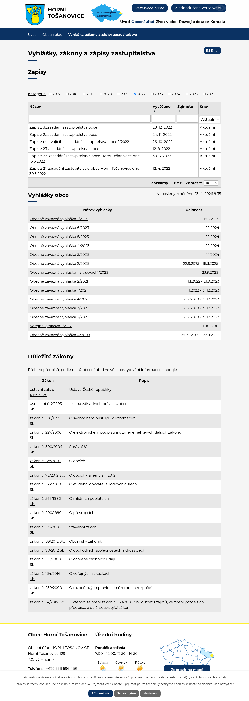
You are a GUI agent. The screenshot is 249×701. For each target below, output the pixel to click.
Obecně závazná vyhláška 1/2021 (59, 289)
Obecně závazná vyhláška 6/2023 (59, 226)
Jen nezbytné (126, 693)
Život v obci (166, 22)
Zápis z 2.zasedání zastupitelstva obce (63, 134)
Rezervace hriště (149, 8)
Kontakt (218, 22)
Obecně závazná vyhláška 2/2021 (59, 280)
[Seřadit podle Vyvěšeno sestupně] (155, 112)
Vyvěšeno (162, 106)
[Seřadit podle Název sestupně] (43, 106)
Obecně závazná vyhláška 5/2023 (59, 235)
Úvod (125, 22)
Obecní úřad (142, 22)
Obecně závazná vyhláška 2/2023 (59, 262)
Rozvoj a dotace (194, 22)
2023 (159, 94)
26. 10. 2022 (163, 141)
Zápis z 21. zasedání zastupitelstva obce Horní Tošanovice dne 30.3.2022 (84, 170)
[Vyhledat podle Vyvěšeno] (164, 118)
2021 (124, 94)
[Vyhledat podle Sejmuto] (187, 118)
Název (35, 106)
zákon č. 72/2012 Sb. (47, 474)
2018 (73, 94)
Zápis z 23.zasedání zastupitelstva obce (64, 148)
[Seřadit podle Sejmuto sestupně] (180, 112)
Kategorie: (37, 94)
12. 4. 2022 (161, 168)
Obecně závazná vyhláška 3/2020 (59, 306)
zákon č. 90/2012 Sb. (47, 549)
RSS (212, 51)
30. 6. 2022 (162, 155)
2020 (107, 94)
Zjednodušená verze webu (199, 8)
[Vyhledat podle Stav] (209, 118)
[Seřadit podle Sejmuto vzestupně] (180, 110)
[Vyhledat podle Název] (90, 118)
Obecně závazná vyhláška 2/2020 (59, 315)
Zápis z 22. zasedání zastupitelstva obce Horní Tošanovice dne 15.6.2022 (84, 158)
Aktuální (207, 126)
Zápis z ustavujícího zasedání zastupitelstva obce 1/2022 (79, 141)
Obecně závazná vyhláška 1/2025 (59, 217)
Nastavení (153, 693)
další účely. (219, 677)
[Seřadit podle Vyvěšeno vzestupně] (155, 110)
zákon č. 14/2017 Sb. (47, 600)
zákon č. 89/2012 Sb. (47, 540)
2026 (210, 94)
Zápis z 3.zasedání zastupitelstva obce (63, 126)
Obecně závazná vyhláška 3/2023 (59, 253)
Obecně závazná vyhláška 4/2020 (60, 298)
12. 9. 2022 (161, 148)
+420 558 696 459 (61, 667)
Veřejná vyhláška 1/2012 (51, 324)
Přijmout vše (98, 693)
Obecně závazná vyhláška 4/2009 (60, 333)
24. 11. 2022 (162, 134)
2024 (176, 94)
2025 (193, 94)
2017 (57, 94)
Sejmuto (185, 106)
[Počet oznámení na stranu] (211, 181)
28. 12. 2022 (162, 126)
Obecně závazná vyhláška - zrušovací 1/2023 (69, 271)
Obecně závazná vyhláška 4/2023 (59, 244)
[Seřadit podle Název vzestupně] (43, 105)
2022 (141, 94)
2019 (90, 94)
